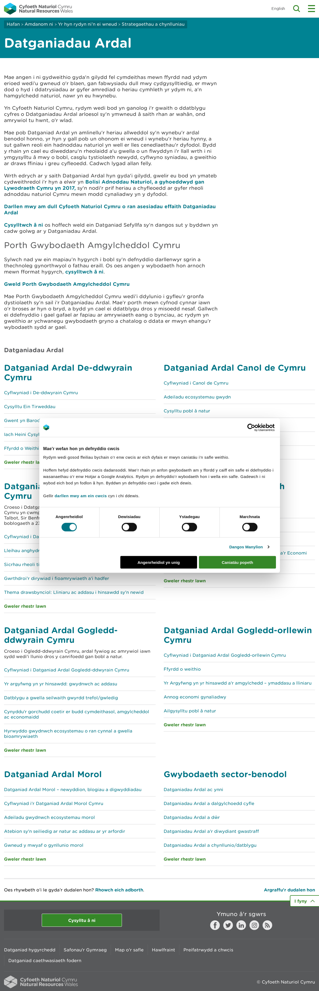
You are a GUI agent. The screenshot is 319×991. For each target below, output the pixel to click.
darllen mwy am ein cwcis (81, 495)
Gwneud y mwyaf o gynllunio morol (43, 845)
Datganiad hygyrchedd (29, 949)
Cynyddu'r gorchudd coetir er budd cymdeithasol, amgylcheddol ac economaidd (76, 714)
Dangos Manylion (246, 546)
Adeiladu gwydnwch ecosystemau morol (49, 817)
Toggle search (296, 8)
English (278, 8)
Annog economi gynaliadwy (195, 697)
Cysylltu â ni (81, 920)
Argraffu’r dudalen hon (289, 889)
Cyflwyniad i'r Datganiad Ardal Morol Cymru (53, 803)
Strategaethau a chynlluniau (153, 24)
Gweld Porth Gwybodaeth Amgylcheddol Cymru (67, 284)
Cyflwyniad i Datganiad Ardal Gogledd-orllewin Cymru (225, 655)
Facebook (215, 925)
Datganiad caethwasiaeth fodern (44, 960)
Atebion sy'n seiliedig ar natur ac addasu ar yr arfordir (64, 831)
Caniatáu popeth (237, 562)
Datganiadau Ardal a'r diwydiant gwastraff (211, 831)
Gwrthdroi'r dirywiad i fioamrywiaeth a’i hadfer (56, 578)
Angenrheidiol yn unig (158, 562)
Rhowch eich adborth (119, 889)
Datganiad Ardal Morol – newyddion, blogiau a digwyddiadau (72, 789)
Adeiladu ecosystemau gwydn (197, 397)
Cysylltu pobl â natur (187, 410)
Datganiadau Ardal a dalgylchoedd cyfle (209, 803)
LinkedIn (241, 925)
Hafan (13, 24)
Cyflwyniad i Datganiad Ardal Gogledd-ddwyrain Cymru (66, 670)
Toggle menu (311, 8)
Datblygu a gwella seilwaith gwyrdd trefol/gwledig (61, 697)
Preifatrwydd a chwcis (208, 949)
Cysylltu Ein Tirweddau (29, 406)
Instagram (254, 925)
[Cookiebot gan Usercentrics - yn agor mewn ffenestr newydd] (260, 427)
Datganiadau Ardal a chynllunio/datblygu (210, 845)
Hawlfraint (163, 949)
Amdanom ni (39, 24)
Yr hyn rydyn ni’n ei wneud (87, 24)
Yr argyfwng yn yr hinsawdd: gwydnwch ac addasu (60, 683)
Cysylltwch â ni (23, 225)
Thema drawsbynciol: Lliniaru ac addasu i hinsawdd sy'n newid (74, 592)
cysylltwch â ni (83, 272)
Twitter (228, 925)
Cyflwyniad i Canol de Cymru (196, 383)
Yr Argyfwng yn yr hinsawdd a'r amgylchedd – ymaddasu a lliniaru (238, 683)
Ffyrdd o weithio (182, 669)
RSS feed (267, 925)
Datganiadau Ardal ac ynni (193, 789)
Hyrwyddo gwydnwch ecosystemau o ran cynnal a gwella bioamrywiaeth (68, 733)
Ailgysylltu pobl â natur (190, 710)
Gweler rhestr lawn (25, 606)
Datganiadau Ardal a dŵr (192, 817)
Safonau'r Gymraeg (85, 949)
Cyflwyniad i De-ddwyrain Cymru (41, 392)
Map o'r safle (129, 949)
